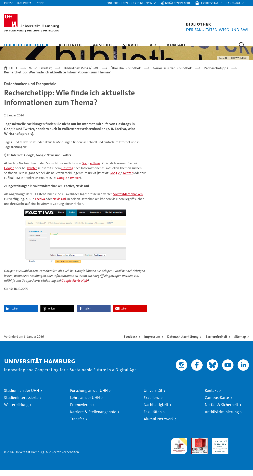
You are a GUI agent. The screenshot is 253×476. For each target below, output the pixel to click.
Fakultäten (153, 417)
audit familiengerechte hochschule (179, 449)
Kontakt (176, 44)
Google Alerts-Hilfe (74, 286)
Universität (153, 396)
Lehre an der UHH (85, 403)
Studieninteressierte (21, 403)
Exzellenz (152, 403)
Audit (195, 445)
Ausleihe (103, 44)
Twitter (32, 174)
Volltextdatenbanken (128, 200)
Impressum (152, 342)
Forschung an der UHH (89, 396)
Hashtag (67, 174)
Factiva (40, 204)
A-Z (153, 44)
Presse (8, 3)
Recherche (71, 44)
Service (131, 44)
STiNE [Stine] (40, 3)
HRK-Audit (219, 445)
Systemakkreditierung (240, 445)
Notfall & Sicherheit (221, 410)
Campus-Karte (217, 403)
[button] (131, 3)
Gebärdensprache (177, 3)
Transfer (77, 424)
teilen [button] (15, 314)
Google (9, 174)
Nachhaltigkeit (156, 410)
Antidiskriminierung (222, 417)
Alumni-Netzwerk (159, 424)
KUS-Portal (25, 3)
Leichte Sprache (211, 3)
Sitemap (240, 342)
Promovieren (81, 410)
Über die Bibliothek (26, 44)
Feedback (130, 342)
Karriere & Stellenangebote (93, 417)
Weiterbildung (16, 410)
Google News (91, 169)
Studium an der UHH (21, 396)
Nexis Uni (59, 204)
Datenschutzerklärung (183, 342)
